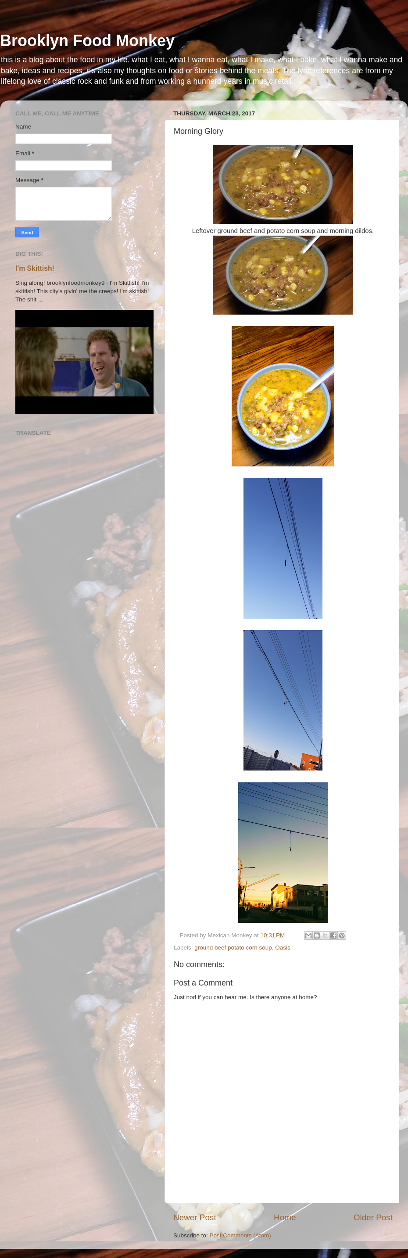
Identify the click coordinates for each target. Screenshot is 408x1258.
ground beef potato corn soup (233, 947)
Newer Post (194, 1217)
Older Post (373, 1217)
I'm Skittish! (34, 268)
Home (285, 1217)
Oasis (282, 947)
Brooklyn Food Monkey (87, 41)
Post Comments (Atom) (240, 1235)
